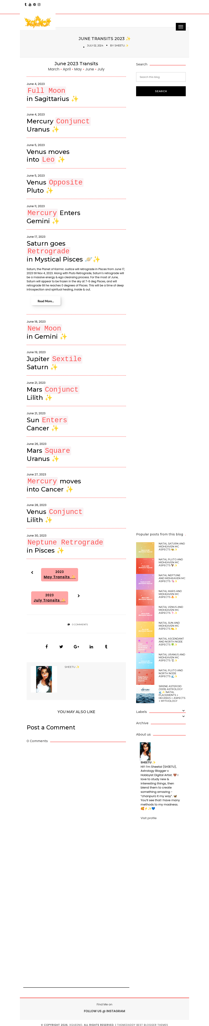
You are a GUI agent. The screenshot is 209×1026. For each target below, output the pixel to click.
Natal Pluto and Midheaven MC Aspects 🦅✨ (171, 562)
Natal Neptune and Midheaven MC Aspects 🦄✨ (172, 578)
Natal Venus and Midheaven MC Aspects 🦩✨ (171, 610)
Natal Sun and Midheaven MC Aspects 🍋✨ (169, 625)
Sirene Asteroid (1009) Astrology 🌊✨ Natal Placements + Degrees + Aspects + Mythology (172, 693)
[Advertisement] (61, 875)
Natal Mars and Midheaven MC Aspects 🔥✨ (170, 594)
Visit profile (149, 818)
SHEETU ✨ (121, 45)
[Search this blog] (161, 77)
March (54, 69)
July (101, 69)
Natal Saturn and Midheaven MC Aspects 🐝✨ (172, 546)
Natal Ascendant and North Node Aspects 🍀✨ (171, 641)
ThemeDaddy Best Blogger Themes (142, 1021)
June (90, 69)
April (67, 69)
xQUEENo (75, 1021)
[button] (31, 572)
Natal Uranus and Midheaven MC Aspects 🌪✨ (172, 657)
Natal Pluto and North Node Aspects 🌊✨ (171, 673)
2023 (60, 575)
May (78, 69)
